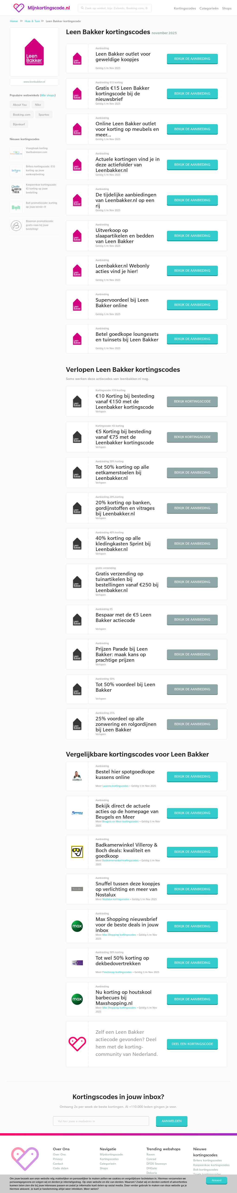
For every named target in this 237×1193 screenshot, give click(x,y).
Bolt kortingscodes (205, 1169)
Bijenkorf (19, 124)
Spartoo (44, 114)
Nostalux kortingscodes (115, 899)
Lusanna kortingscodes (115, 785)
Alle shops (48, 95)
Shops (227, 8)
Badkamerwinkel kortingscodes (120, 860)
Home (14, 21)
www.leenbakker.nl (34, 81)
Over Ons (59, 1154)
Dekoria (152, 1173)
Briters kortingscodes (207, 1160)
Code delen (60, 1168)
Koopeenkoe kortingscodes (211, 1165)
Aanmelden (172, 1121)
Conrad (151, 1159)
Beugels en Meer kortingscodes (120, 821)
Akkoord (216, 1180)
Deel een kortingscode (192, 1044)
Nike (38, 104)
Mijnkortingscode (111, 1154)
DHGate (152, 1168)
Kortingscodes (185, 8)
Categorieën (209, 8)
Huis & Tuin (32, 21)
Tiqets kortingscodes (207, 1174)
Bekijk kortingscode (192, 401)
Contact (58, 1163)
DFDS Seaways (157, 1163)
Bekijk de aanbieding (192, 58)
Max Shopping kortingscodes (119, 934)
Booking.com (21, 114)
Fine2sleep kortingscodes (117, 972)
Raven (151, 1154)
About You (20, 104)
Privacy (58, 1159)
